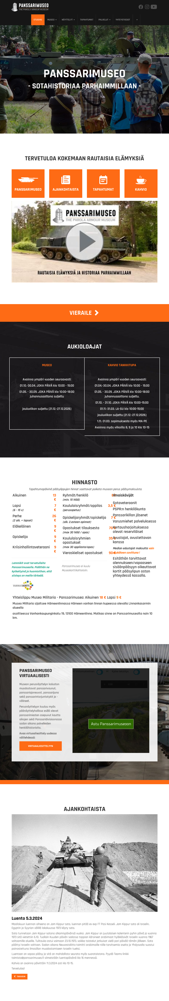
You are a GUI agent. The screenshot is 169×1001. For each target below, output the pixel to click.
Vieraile (84, 313)
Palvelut (104, 19)
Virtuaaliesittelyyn (40, 746)
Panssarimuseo (28, 189)
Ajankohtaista (66, 189)
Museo (52, 19)
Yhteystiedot (123, 19)
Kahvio (141, 189)
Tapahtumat (86, 19)
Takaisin (19, 976)
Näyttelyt (68, 19)
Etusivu (38, 19)
